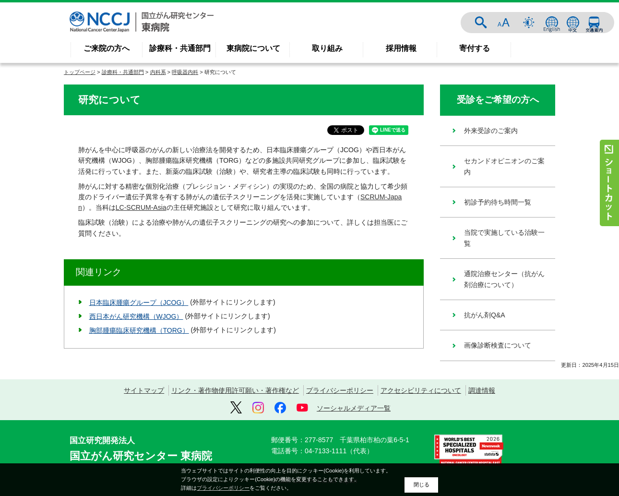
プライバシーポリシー (339, 390)
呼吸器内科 (185, 72)
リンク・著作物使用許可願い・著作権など (235, 390)
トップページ (79, 72)
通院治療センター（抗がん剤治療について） (504, 279)
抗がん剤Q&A (484, 315)
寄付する (474, 48)
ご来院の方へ (106, 48)
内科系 (158, 72)
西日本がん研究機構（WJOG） (136, 316)
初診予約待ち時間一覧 (497, 202)
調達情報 (481, 390)
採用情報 (401, 48)
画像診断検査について (497, 345)
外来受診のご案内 (491, 130)
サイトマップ (144, 390)
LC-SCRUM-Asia (141, 207)
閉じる (421, 484)
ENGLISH (551, 22)
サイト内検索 (480, 22)
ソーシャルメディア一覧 (354, 408)
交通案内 (594, 22)
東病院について (253, 48)
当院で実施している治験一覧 (504, 238)
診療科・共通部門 (180, 48)
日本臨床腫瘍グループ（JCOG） (139, 302)
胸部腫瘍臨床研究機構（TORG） (139, 330)
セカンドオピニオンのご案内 (504, 166)
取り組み (327, 48)
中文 (572, 22)
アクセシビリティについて (421, 390)
